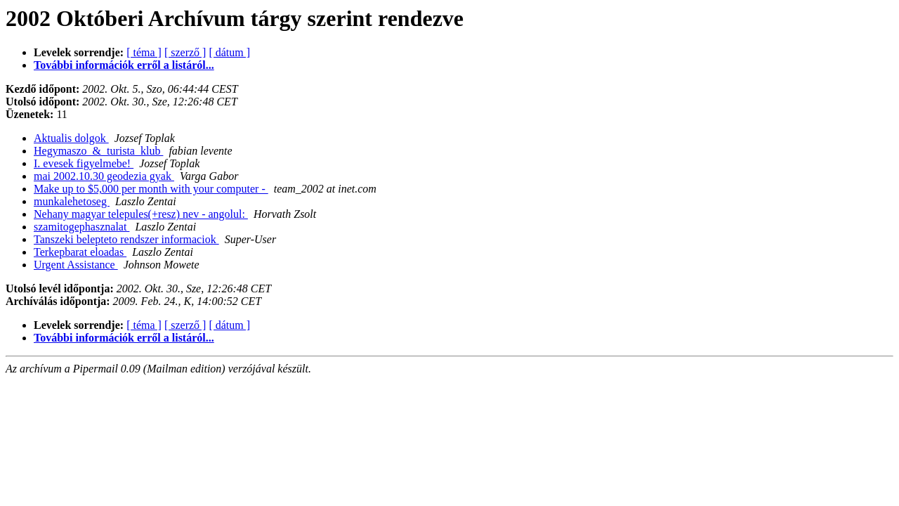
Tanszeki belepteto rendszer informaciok (126, 239)
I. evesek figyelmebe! (83, 163)
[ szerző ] (185, 52)
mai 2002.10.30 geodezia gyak (104, 176)
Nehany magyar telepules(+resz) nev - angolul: (141, 214)
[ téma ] (144, 52)
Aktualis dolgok (71, 138)
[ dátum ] (229, 52)
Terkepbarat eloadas (80, 252)
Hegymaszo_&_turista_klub (98, 151)
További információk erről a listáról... (124, 65)
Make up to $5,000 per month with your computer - (151, 189)
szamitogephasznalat (81, 227)
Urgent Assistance (76, 265)
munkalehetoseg (72, 201)
